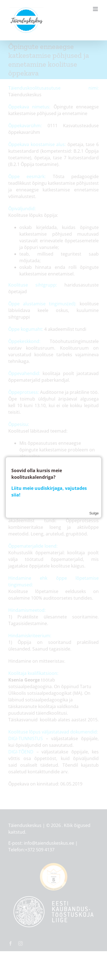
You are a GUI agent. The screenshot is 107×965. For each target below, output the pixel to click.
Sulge (94, 513)
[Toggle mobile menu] (96, 9)
